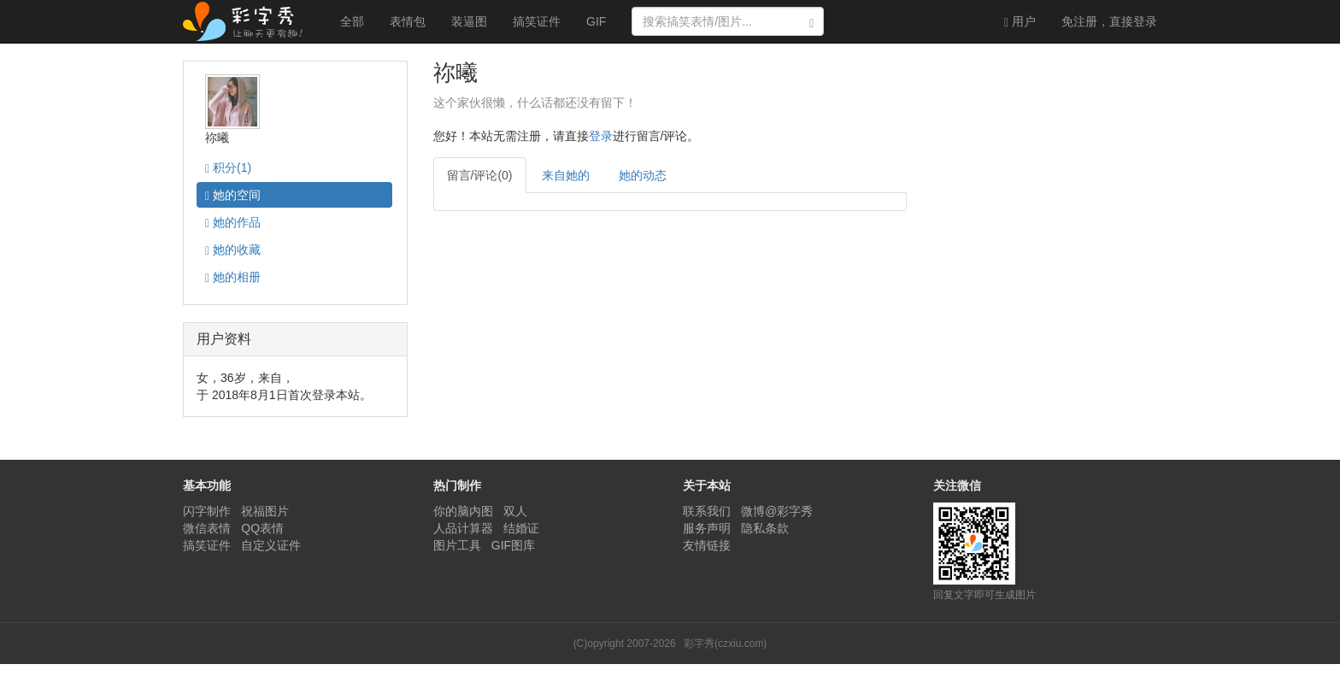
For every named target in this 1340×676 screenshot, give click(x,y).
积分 (228, 168)
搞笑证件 (537, 21)
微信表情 (207, 528)
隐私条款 (765, 528)
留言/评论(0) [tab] (480, 175)
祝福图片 (265, 511)
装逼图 (469, 21)
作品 (233, 222)
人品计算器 (463, 528)
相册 (233, 277)
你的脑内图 (463, 511)
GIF (596, 21)
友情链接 (707, 545)
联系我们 (707, 511)
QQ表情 (262, 528)
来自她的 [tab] (566, 175)
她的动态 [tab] (643, 175)
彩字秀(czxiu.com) (725, 644)
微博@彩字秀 (777, 511)
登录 (1109, 21)
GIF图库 (513, 545)
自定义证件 (271, 545)
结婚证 (521, 528)
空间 (233, 195)
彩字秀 (248, 21)
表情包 (408, 21)
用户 (1020, 22)
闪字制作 (207, 511)
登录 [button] (601, 136)
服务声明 (707, 528)
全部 (352, 21)
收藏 (233, 250)
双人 (515, 511)
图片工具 (457, 545)
